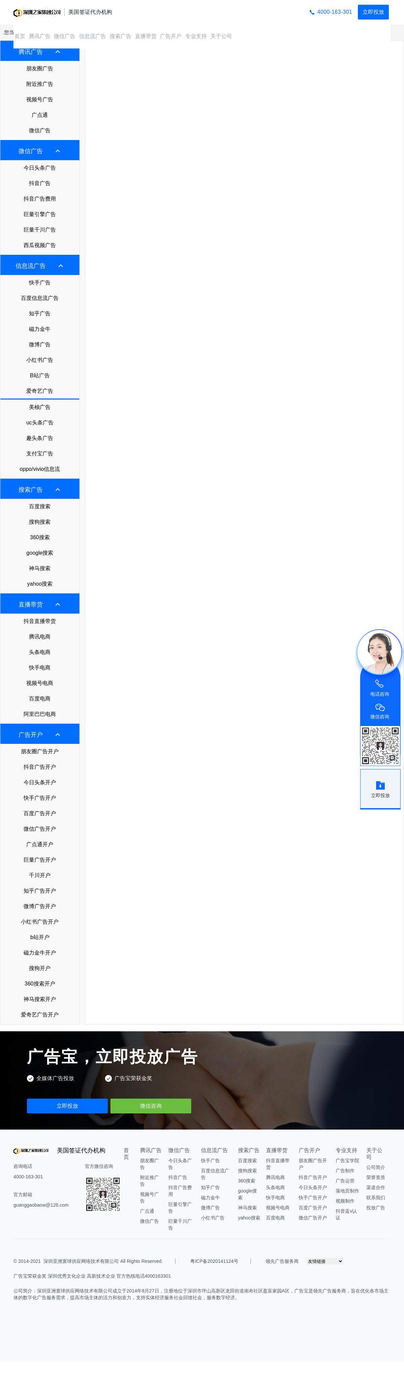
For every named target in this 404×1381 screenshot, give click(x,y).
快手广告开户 (40, 798)
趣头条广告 (39, 438)
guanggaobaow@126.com (41, 1205)
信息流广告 (92, 36)
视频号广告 (39, 99)
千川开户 (39, 875)
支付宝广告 (39, 453)
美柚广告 (39, 407)
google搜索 (39, 553)
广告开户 (170, 36)
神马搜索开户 (40, 999)
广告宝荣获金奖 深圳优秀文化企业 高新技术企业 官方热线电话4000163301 (92, 1276)
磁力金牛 (39, 329)
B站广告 (40, 375)
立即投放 (373, 12)
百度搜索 (39, 506)
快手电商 (39, 667)
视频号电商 (39, 683)
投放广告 (375, 1207)
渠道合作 (375, 1187)
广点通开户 (39, 844)
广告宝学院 (347, 1160)
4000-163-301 (334, 12)
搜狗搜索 (39, 522)
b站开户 (39, 937)
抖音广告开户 (40, 767)
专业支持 (196, 36)
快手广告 (39, 282)
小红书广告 (39, 360)
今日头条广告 (40, 168)
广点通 (40, 115)
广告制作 (345, 1170)
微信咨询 (151, 1106)
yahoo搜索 (40, 584)
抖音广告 (39, 183)
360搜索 (40, 537)
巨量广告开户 (40, 860)
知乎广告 (39, 313)
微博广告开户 (40, 906)
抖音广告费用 (40, 199)
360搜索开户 (40, 984)
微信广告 (64, 36)
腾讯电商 (39, 637)
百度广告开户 (40, 813)
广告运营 (345, 1180)
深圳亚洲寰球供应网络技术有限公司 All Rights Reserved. (103, 1261)
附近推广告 (39, 84)
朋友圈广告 (39, 68)
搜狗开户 (39, 968)
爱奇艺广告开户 (40, 1014)
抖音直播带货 (40, 621)
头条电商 (39, 652)
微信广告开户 (40, 829)
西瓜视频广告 (40, 245)
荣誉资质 (375, 1177)
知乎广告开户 (40, 891)
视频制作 (345, 1201)
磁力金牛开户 (40, 953)
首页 (19, 36)
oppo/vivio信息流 (40, 469)
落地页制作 (347, 1191)
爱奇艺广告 (39, 391)
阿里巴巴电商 (40, 714)
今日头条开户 (40, 782)
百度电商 (39, 698)
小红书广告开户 (40, 922)
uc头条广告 (40, 422)
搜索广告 (120, 36)
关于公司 (221, 36)
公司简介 (375, 1167)
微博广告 (39, 344)
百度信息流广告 (40, 298)
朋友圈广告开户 (40, 751)
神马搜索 (39, 568)
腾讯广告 (39, 36)
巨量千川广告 (40, 230)
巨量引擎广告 (40, 214)
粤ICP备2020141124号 (214, 1261)
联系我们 (375, 1197)
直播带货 (146, 36)
